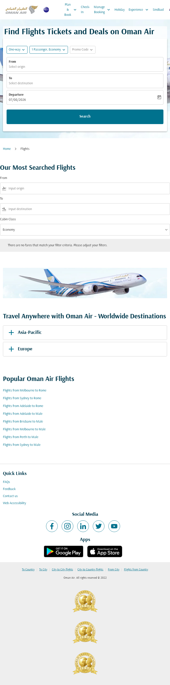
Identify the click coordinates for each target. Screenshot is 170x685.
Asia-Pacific (24, 333)
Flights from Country (136, 569)
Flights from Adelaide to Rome (23, 406)
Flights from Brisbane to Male (23, 421)
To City (43, 569)
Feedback (9, 489)
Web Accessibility (14, 503)
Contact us (10, 496)
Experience (140, 9)
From (12, 62)
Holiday (119, 10)
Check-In (85, 9)
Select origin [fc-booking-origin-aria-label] (17, 67)
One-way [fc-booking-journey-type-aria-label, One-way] (14, 49)
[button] (48, 50)
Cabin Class (8, 219)
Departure (16, 95)
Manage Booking (103, 9)
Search (85, 116)
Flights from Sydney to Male (21, 445)
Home (7, 149)
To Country (28, 569)
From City (113, 569)
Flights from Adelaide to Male (22, 414)
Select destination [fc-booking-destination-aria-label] (21, 83)
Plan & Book (71, 9)
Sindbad (158, 10)
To (10, 78)
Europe (19, 349)
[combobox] (88, 188)
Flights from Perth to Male (20, 437)
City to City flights (62, 569)
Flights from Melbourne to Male (24, 429)
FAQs (6, 482)
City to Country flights (90, 569)
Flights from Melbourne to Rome (24, 390)
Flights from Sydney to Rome (22, 398)
